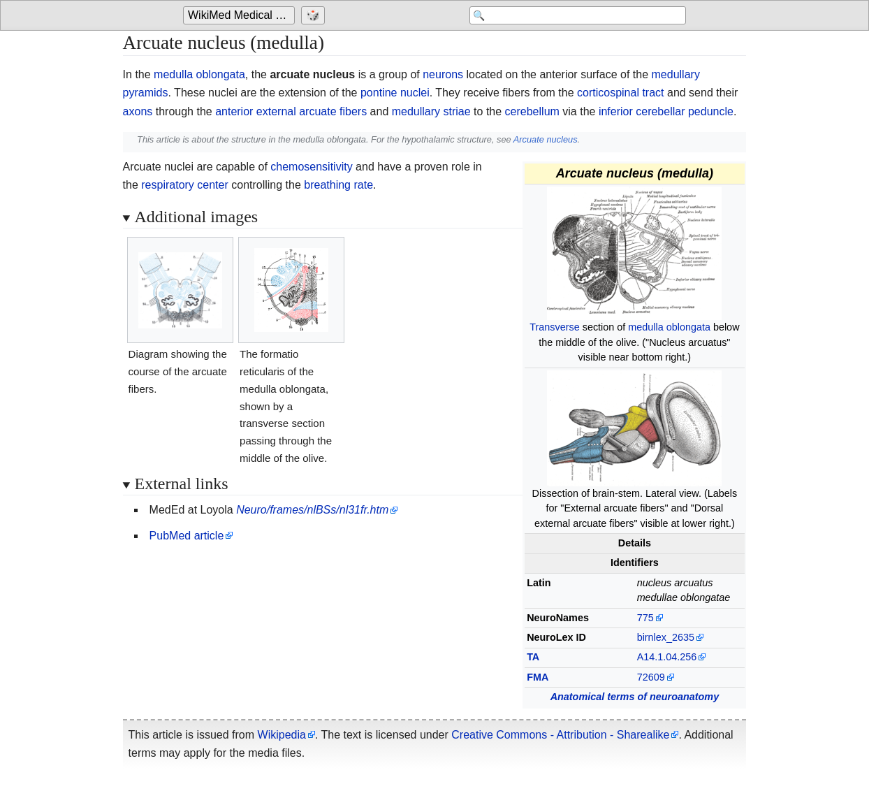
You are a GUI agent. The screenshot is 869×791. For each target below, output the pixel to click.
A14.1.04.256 (667, 656)
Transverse (554, 327)
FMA (537, 677)
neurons (443, 74)
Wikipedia (282, 735)
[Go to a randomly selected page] (314, 15)
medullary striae (431, 111)
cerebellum (532, 111)
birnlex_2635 (665, 637)
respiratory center (184, 185)
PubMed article (186, 536)
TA (533, 656)
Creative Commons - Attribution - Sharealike (560, 735)
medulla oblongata (199, 74)
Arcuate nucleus (545, 139)
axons (138, 111)
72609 (651, 677)
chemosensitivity (311, 167)
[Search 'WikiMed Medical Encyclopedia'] (574, 15)
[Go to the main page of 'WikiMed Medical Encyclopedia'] (240, 15)
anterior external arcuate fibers (291, 111)
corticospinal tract (620, 93)
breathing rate (338, 185)
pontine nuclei (395, 93)
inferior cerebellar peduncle (666, 111)
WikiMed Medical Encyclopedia (241, 15)
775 (645, 617)
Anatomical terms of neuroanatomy (635, 696)
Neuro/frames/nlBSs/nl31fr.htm (312, 510)
